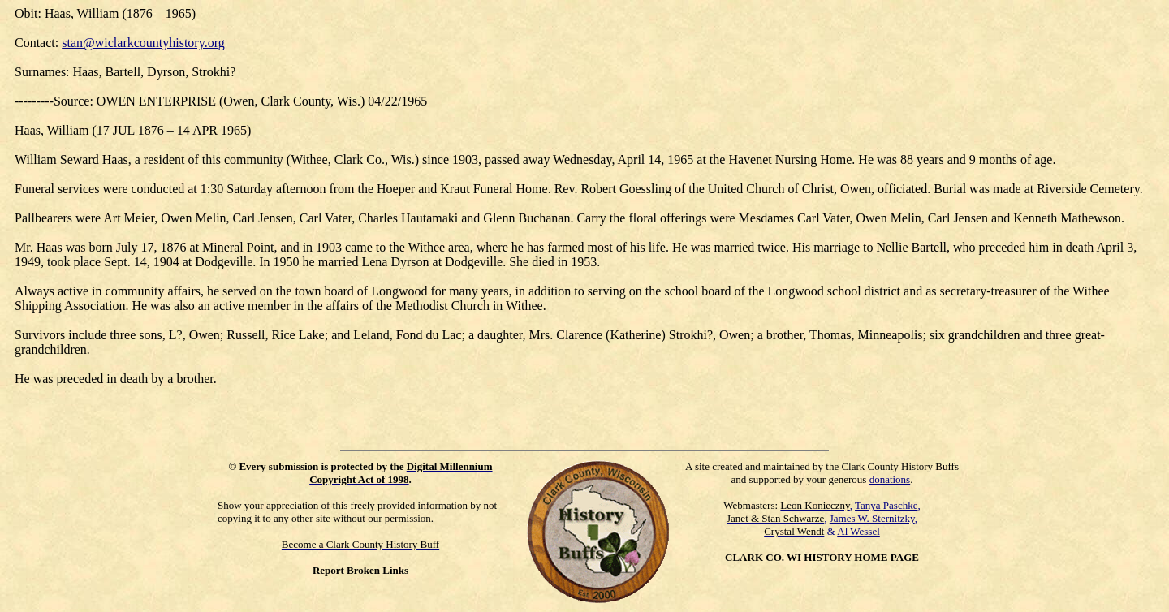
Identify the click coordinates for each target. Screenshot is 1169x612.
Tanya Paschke (886, 505)
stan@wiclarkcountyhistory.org (143, 43)
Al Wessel (858, 531)
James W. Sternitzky (872, 518)
